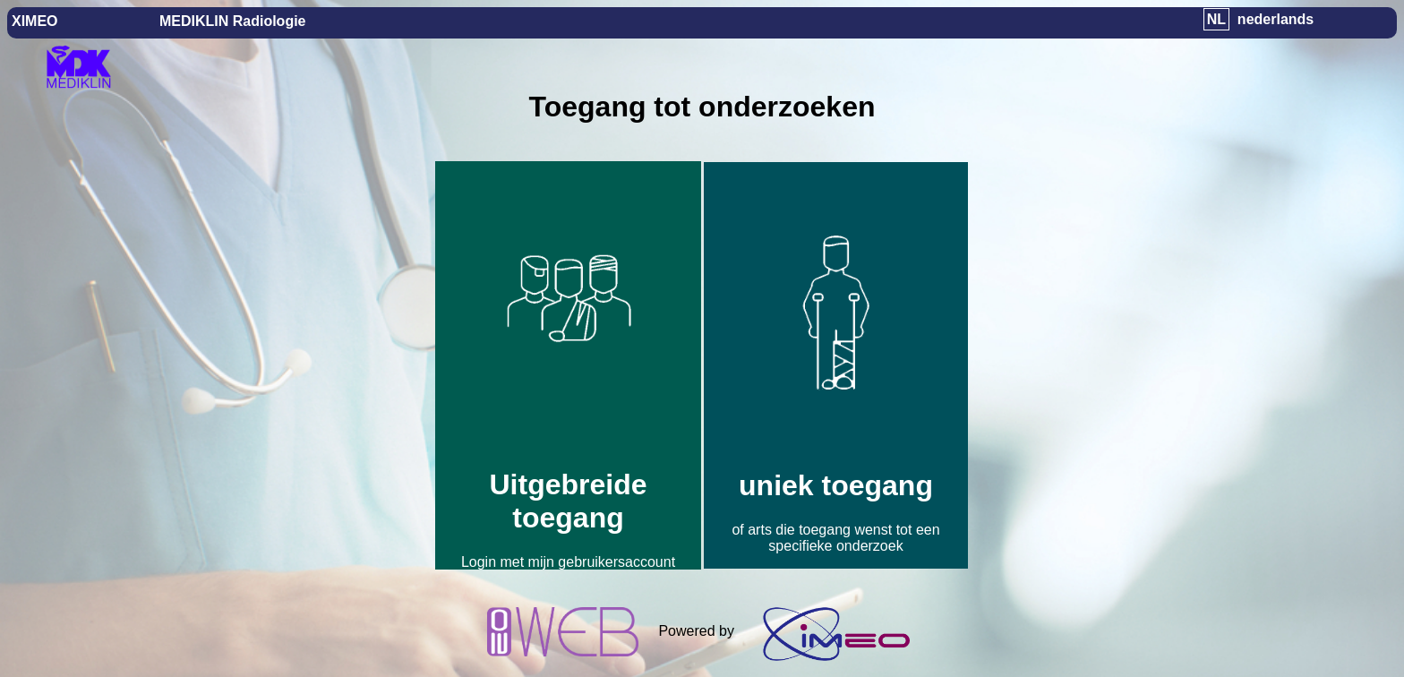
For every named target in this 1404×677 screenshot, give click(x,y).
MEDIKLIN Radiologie (232, 21)
